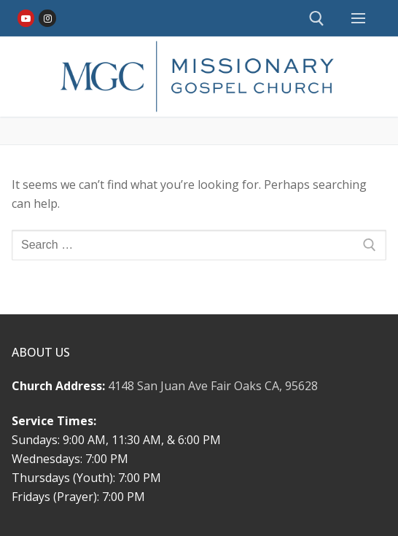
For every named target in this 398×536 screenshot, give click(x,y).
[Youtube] (25, 17)
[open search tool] (316, 18)
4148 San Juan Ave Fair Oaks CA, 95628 (213, 386)
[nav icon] (358, 18)
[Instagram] (47, 17)
